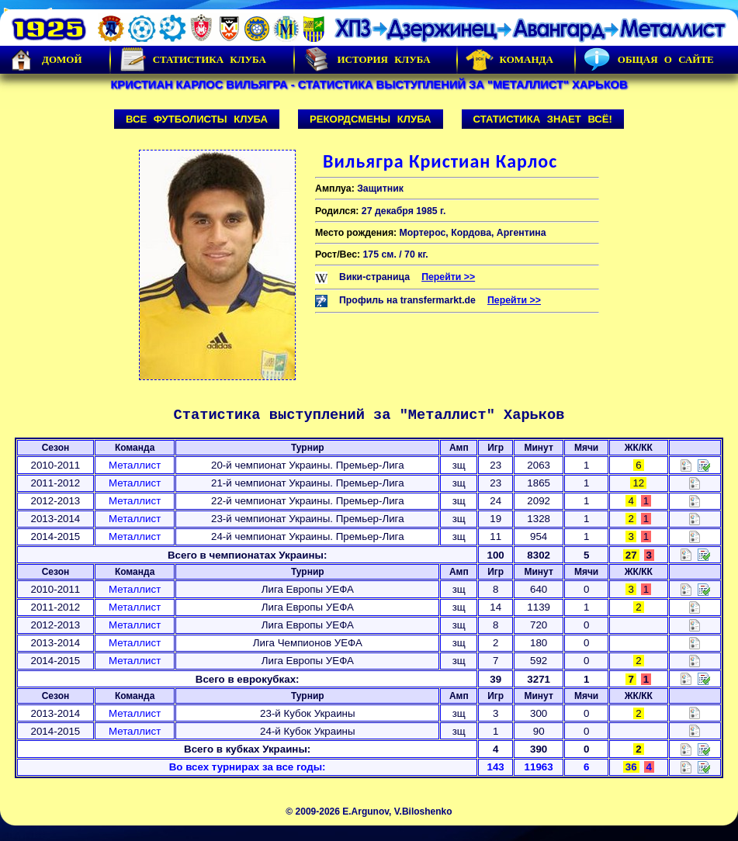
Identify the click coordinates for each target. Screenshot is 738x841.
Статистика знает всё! (542, 119)
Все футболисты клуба (197, 119)
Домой (45, 60)
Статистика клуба (192, 60)
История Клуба (366, 60)
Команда (509, 60)
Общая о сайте (649, 60)
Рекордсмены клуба (370, 119)
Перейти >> (448, 277)
